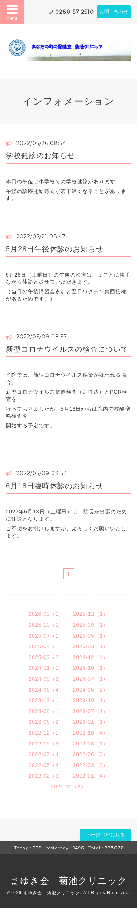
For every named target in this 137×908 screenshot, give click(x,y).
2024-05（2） (91, 690)
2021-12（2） (68, 787)
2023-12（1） (46, 700)
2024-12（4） (91, 657)
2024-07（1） (91, 679)
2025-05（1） (91, 636)
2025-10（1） (46, 625)
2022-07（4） (46, 754)
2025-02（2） (46, 657)
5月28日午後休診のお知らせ (54, 249)
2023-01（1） (91, 722)
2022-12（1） (46, 733)
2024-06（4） (46, 690)
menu (12, 11)
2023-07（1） (91, 711)
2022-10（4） (91, 733)
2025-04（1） (46, 646)
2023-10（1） (91, 700)
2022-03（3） (91, 765)
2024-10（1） (91, 668)
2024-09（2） (46, 679)
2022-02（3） (46, 776)
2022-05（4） (46, 765)
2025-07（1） (46, 636)
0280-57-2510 (74, 12)
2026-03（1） (46, 614)
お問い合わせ (114, 11)
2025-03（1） (91, 646)
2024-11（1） (46, 668)
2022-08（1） (91, 744)
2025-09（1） (91, 625)
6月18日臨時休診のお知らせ (54, 486)
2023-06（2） (46, 722)
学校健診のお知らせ (40, 156)
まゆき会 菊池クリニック (68, 881)
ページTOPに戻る (105, 834)
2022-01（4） (91, 776)
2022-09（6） (46, 744)
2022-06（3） (91, 754)
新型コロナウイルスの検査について (67, 349)
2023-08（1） (46, 711)
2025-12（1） (91, 614)
